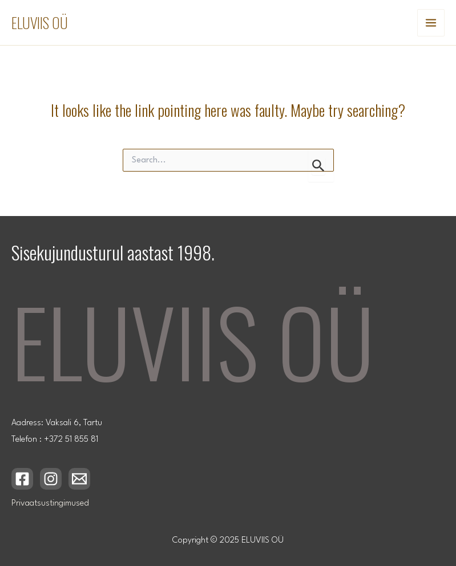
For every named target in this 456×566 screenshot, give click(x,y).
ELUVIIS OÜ (39, 22)
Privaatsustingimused (50, 503)
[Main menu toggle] (431, 22)
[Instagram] (51, 479)
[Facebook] (22, 479)
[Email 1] (79, 479)
